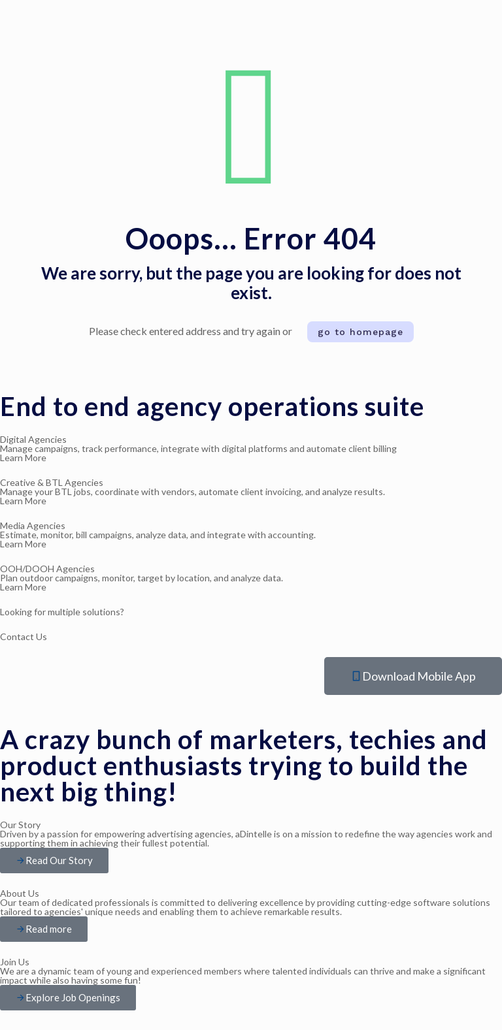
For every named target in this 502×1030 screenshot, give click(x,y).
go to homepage (360, 332)
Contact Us (23, 636)
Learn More (23, 500)
